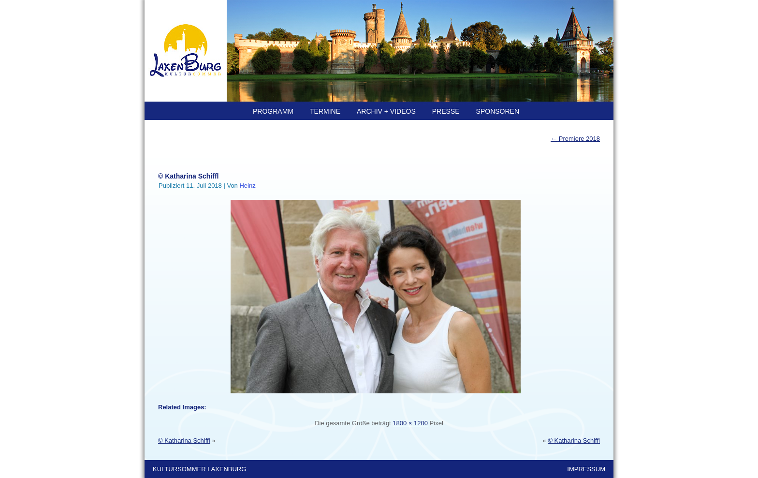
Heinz (247, 185)
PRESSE (446, 111)
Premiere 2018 (575, 138)
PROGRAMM (273, 111)
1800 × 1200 (410, 423)
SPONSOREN (497, 111)
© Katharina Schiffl (188, 176)
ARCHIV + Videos (386, 111)
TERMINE (325, 111)
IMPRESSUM (586, 469)
